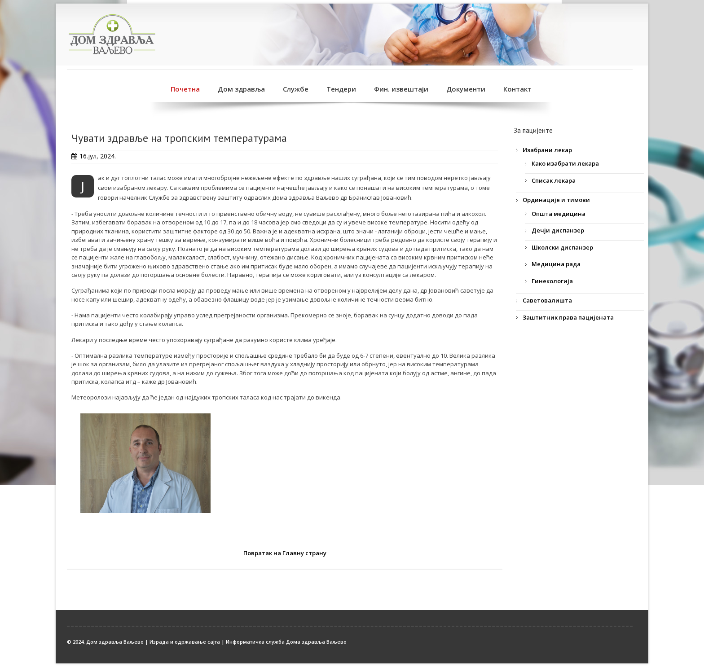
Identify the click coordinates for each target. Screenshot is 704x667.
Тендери (341, 88)
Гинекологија (552, 281)
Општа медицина (558, 214)
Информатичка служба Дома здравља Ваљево (286, 641)
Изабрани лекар (547, 150)
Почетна (185, 88)
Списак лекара (554, 180)
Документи (465, 88)
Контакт (517, 88)
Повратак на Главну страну (284, 553)
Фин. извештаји (401, 88)
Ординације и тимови (556, 200)
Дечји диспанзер (558, 230)
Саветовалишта (547, 300)
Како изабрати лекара (565, 163)
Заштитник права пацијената (568, 317)
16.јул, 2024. (97, 156)
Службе (295, 88)
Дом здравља (241, 88)
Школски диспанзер (562, 247)
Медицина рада (556, 264)
